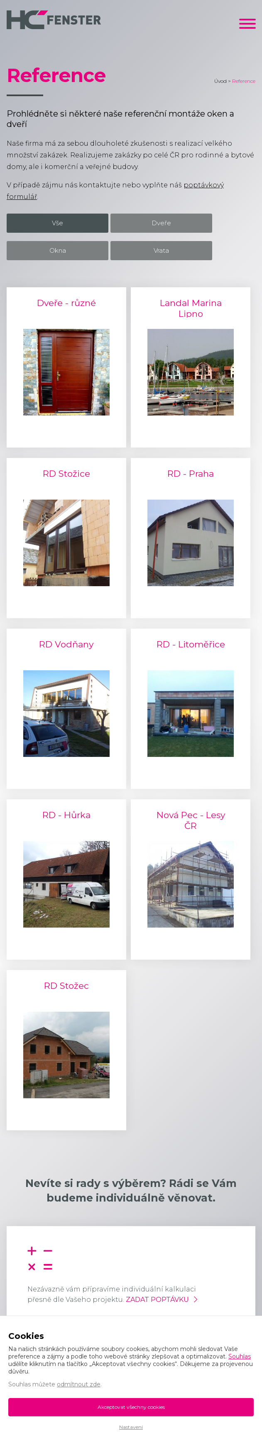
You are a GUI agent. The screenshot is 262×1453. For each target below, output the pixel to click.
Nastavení (131, 1427)
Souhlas (239, 1356)
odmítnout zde (78, 1384)
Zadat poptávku (157, 1300)
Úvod (220, 81)
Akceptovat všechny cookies (131, 1407)
